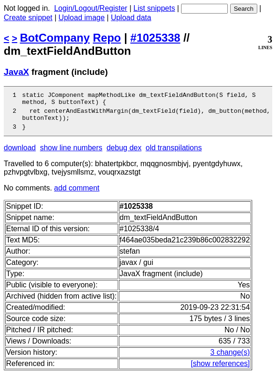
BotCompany (55, 37)
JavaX (16, 72)
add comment (77, 195)
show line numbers (71, 155)
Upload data (131, 18)
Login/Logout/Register (91, 8)
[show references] (220, 370)
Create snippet (28, 18)
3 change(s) (230, 359)
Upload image (81, 18)
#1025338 (156, 37)
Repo (107, 37)
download (20, 155)
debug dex (124, 155)
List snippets (154, 8)
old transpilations (173, 155)
